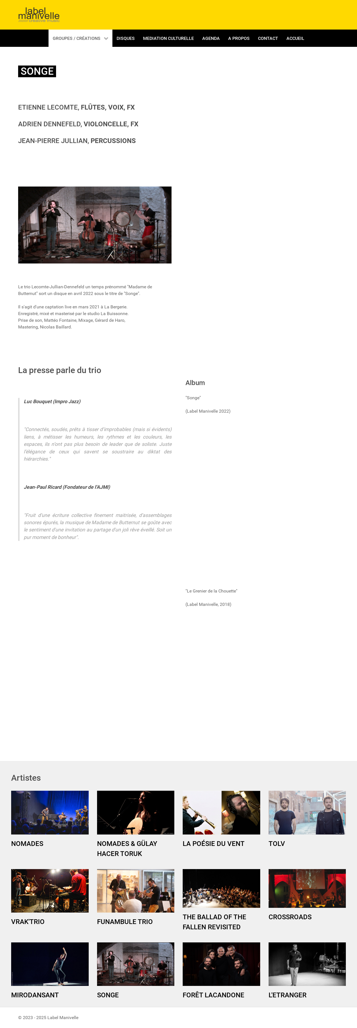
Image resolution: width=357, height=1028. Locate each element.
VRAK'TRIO (28, 922)
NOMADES (27, 844)
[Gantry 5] (39, 15)
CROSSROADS (290, 917)
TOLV (277, 844)
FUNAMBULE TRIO (125, 922)
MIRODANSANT (35, 995)
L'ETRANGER (288, 995)
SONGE (108, 995)
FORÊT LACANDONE (213, 995)
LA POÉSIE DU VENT (214, 844)
